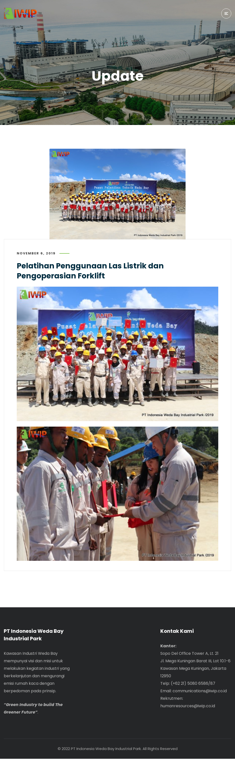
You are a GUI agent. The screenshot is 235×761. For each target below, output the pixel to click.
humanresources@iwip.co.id (187, 708)
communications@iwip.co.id (200, 693)
